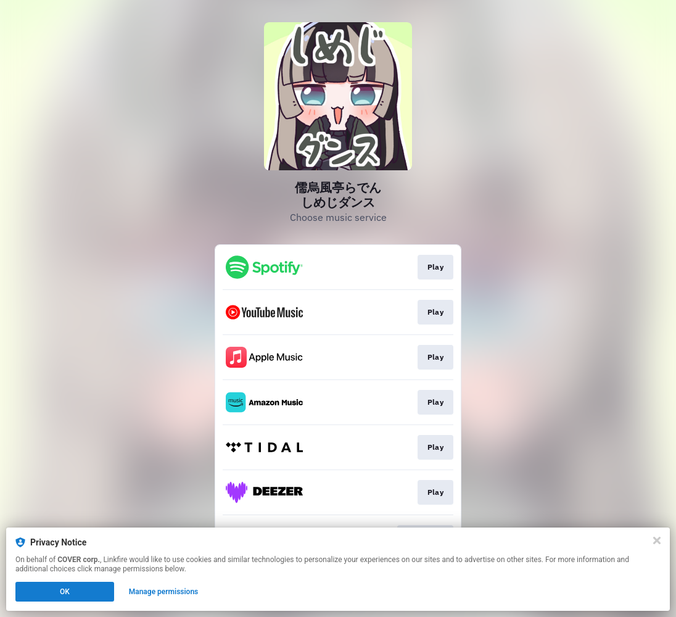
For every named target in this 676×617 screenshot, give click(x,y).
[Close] (657, 540)
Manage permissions (164, 591)
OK (65, 591)
